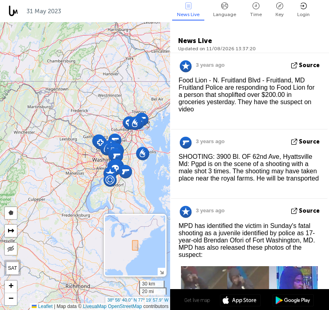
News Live (188, 9)
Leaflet (42, 306)
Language (224, 9)
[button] (110, 180)
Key (280, 9)
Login (303, 9)
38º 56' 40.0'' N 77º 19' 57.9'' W (138, 300)
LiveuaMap (95, 306)
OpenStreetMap (125, 306)
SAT (12, 268)
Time (256, 9)
